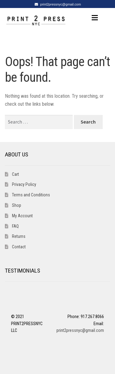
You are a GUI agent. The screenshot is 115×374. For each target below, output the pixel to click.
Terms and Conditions (31, 194)
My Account (22, 215)
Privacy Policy (24, 184)
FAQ (15, 226)
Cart (15, 174)
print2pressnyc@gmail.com (57, 4)
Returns (18, 236)
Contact (19, 246)
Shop (16, 205)
